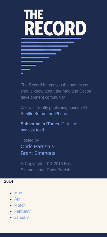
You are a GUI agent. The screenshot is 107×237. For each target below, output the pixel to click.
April (18, 199)
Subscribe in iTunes (40, 124)
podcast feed (32, 130)
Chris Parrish (35, 146)
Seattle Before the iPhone (44, 113)
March (19, 205)
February (22, 211)
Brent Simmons (38, 153)
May (18, 193)
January (21, 217)
